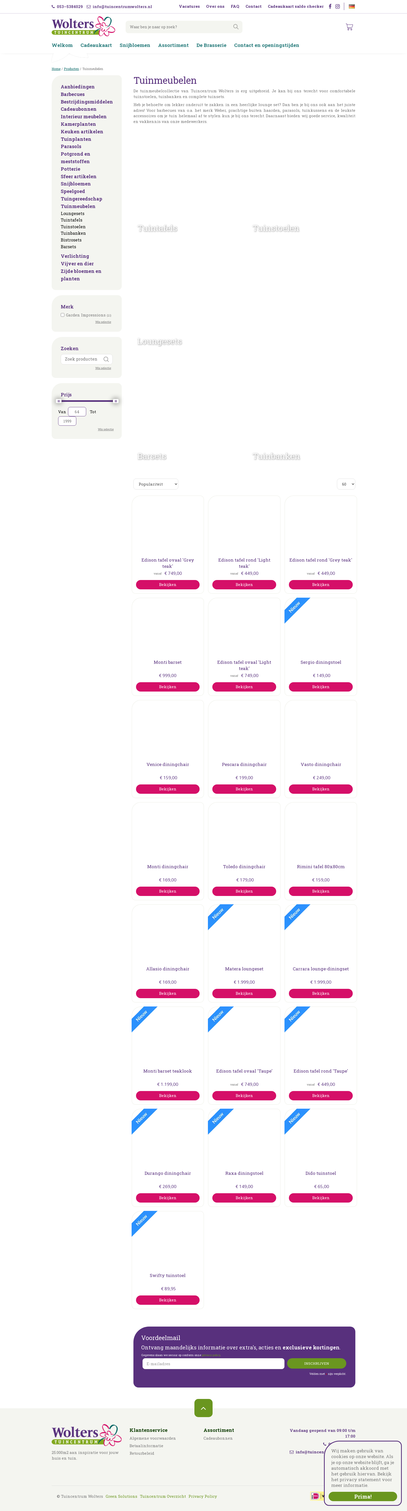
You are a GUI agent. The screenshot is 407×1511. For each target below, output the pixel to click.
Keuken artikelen (82, 131)
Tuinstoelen (73, 226)
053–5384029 (67, 6)
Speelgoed (73, 191)
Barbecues (73, 94)
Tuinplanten (76, 139)
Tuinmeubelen (78, 206)
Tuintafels (71, 220)
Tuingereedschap (81, 199)
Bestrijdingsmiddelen (87, 102)
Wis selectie (103, 322)
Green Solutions (121, 1496)
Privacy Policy (202, 1496)
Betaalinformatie (146, 1445)
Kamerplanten (78, 124)
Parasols (71, 146)
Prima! (363, 1496)
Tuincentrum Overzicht (163, 1496)
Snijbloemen (76, 184)
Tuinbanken (73, 233)
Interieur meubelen (84, 116)
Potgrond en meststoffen (75, 157)
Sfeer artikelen (79, 176)
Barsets (68, 246)
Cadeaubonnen (79, 109)
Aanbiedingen (78, 87)
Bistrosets (71, 240)
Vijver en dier (77, 263)
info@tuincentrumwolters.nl (119, 6)
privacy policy (211, 1355)
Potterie (70, 169)
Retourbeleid (142, 1453)
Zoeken (70, 348)
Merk (67, 306)
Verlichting (75, 256)
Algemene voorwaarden (153, 1438)
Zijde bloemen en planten (81, 275)
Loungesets (72, 213)
